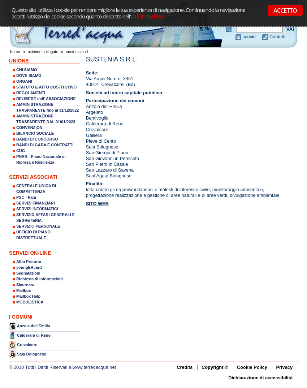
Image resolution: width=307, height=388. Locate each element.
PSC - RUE (26, 197)
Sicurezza (25, 285)
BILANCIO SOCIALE (35, 133)
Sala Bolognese (31, 354)
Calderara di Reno (34, 335)
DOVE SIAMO (29, 75)
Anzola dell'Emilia (33, 326)
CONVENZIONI (30, 127)
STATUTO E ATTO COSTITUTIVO (46, 87)
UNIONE (19, 61)
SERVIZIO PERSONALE (38, 226)
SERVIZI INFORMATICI (37, 209)
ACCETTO (285, 10)
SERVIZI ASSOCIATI (33, 177)
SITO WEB (97, 203)
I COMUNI (21, 317)
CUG (20, 150)
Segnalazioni (28, 273)
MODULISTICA (30, 302)
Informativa (147, 15)
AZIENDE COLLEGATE (43, 51)
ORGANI (24, 81)
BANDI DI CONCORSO (37, 139)
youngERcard (29, 267)
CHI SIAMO (26, 70)
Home (15, 51)
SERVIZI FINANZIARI (35, 203)
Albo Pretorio (28, 261)
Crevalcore (27, 344)
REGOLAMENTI (30, 93)
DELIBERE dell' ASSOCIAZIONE (46, 98)
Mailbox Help (28, 296)
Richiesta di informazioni (39, 279)
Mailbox (23, 290)
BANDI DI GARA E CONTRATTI (44, 145)
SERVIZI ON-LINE (30, 253)
